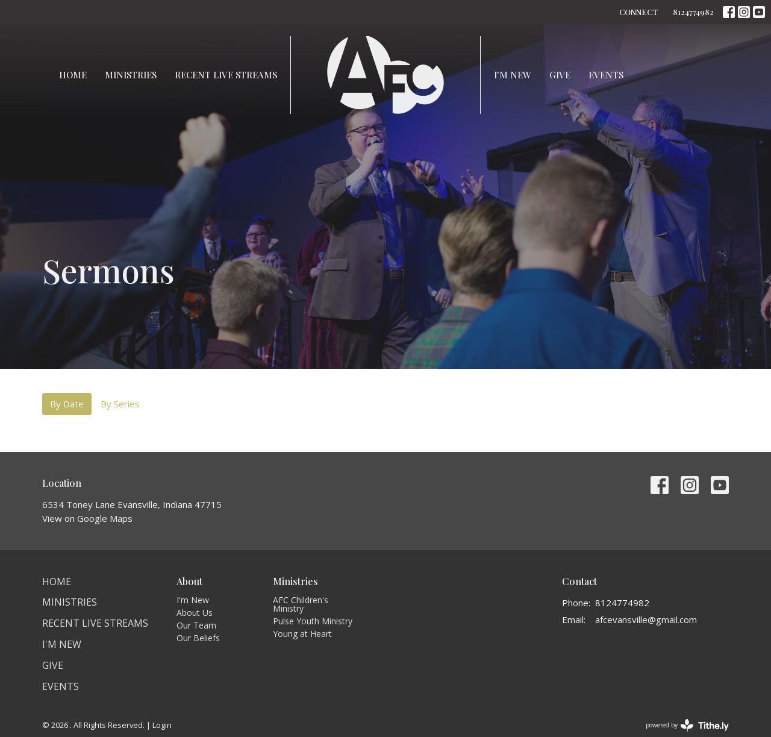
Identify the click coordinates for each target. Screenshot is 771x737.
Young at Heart (302, 633)
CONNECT (638, 12)
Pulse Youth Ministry (312, 621)
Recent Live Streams (226, 75)
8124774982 (693, 12)
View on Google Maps (87, 518)
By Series (120, 404)
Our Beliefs (198, 638)
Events (605, 75)
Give (559, 75)
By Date (67, 404)
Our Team (196, 625)
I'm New (512, 75)
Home (73, 75)
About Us (194, 612)
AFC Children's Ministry (300, 604)
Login (162, 725)
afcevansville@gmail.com (646, 619)
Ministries (131, 75)
